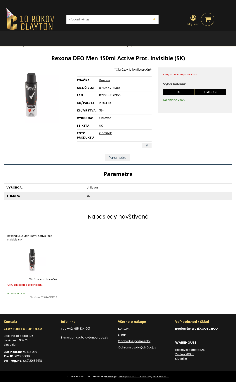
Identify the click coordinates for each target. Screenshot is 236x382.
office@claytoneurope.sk (90, 337)
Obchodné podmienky (134, 341)
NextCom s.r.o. (161, 376)
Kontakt (124, 329)
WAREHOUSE (186, 342)
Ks (179, 92)
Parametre (117, 157)
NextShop (110, 376)
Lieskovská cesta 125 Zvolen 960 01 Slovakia (190, 354)
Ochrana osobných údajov (137, 347)
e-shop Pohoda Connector (134, 376)
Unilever (92, 187)
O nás (122, 335)
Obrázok (105, 133)
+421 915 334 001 (78, 329)
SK (88, 195)
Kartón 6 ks (210, 92)
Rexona (104, 80)
